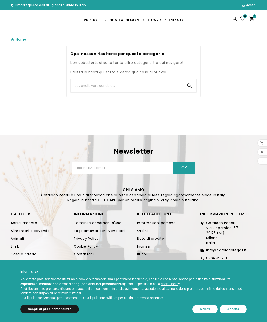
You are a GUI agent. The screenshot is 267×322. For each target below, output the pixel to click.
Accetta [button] (233, 309)
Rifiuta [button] (205, 309)
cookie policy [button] (170, 284)
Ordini (142, 232)
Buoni (142, 255)
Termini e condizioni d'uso (97, 224)
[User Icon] (249, 5)
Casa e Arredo (23, 255)
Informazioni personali (157, 224)
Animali (17, 240)
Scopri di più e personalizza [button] (49, 309)
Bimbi (16, 248)
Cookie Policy (86, 248)
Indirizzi (143, 248)
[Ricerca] (127, 87)
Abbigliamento (24, 224)
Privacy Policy (86, 240)
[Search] (189, 87)
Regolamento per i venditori (99, 232)
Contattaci (84, 255)
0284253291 (216, 259)
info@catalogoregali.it (226, 251)
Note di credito (150, 240)
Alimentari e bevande (30, 232)
